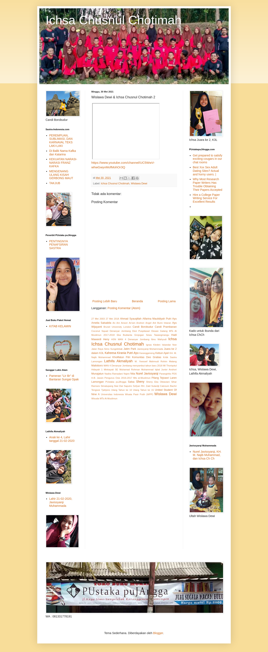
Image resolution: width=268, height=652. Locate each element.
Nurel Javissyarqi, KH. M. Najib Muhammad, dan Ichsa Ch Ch (207, 455)
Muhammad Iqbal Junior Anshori (159, 369)
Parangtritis (165, 373)
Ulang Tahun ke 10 (121, 390)
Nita (132, 373)
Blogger (158, 633)
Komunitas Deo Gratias (146, 357)
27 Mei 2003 (98, 318)
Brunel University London (117, 327)
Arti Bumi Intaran (162, 323)
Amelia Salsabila (101, 322)
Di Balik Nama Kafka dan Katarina (62, 152)
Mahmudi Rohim (158, 361)
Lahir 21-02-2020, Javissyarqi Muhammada (60, 502)
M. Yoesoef (141, 361)
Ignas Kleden (153, 344)
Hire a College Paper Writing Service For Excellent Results (206, 198)
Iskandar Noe (169, 344)
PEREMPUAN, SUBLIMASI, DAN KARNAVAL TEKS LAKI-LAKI (61, 140)
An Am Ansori (120, 323)
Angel (148, 323)
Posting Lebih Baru (104, 301)
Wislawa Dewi (139, 183)
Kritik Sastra (170, 357)
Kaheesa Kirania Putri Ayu (122, 353)
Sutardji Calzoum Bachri (164, 386)
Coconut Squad (99, 331)
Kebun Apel (162, 353)
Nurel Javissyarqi (147, 373)
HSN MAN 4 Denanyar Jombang (130, 339)
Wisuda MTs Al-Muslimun (104, 398)
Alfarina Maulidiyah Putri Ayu (160, 318)
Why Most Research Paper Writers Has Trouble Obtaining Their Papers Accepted (207, 184)
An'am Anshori (136, 323)
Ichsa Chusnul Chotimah (114, 20)
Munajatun (97, 373)
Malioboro (97, 365)
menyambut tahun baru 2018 (148, 365)
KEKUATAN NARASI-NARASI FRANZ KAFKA (63, 162)
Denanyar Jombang (120, 331)
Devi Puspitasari (141, 331)
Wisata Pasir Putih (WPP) (139, 394)
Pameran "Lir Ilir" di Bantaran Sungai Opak (64, 377)
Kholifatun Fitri (121, 357)
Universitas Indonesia (112, 394)
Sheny (140, 381)
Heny (106, 339)
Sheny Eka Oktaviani (158, 382)
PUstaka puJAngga (115, 382)
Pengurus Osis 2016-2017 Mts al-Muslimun (127, 378)
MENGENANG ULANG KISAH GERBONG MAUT (61, 175)
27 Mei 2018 (112, 318)
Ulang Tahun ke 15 (143, 390)
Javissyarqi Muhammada (150, 349)
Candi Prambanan (166, 326)
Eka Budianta (124, 335)
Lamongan (96, 361)
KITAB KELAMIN (60, 326)
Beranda (137, 301)
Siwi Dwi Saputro (123, 386)
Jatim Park (129, 348)
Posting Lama (167, 301)
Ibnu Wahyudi (159, 339)
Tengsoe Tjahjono (100, 390)
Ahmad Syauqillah (130, 318)
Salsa (131, 381)
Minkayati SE (111, 369)
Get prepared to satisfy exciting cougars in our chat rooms (207, 159)
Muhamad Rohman (129, 369)
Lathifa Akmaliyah (118, 361)
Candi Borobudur (143, 326)
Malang (173, 361)
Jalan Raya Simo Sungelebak (107, 349)
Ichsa (172, 339)
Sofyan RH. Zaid (141, 386)
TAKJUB (54, 183)
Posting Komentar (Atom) (124, 308)
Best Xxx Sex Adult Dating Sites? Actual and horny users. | (206, 171)
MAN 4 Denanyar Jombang (118, 365)
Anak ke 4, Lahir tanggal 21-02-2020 (61, 439)
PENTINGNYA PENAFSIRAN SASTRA (58, 245)
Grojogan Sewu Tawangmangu (151, 335)
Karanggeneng (147, 353)
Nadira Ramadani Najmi (116, 373)
